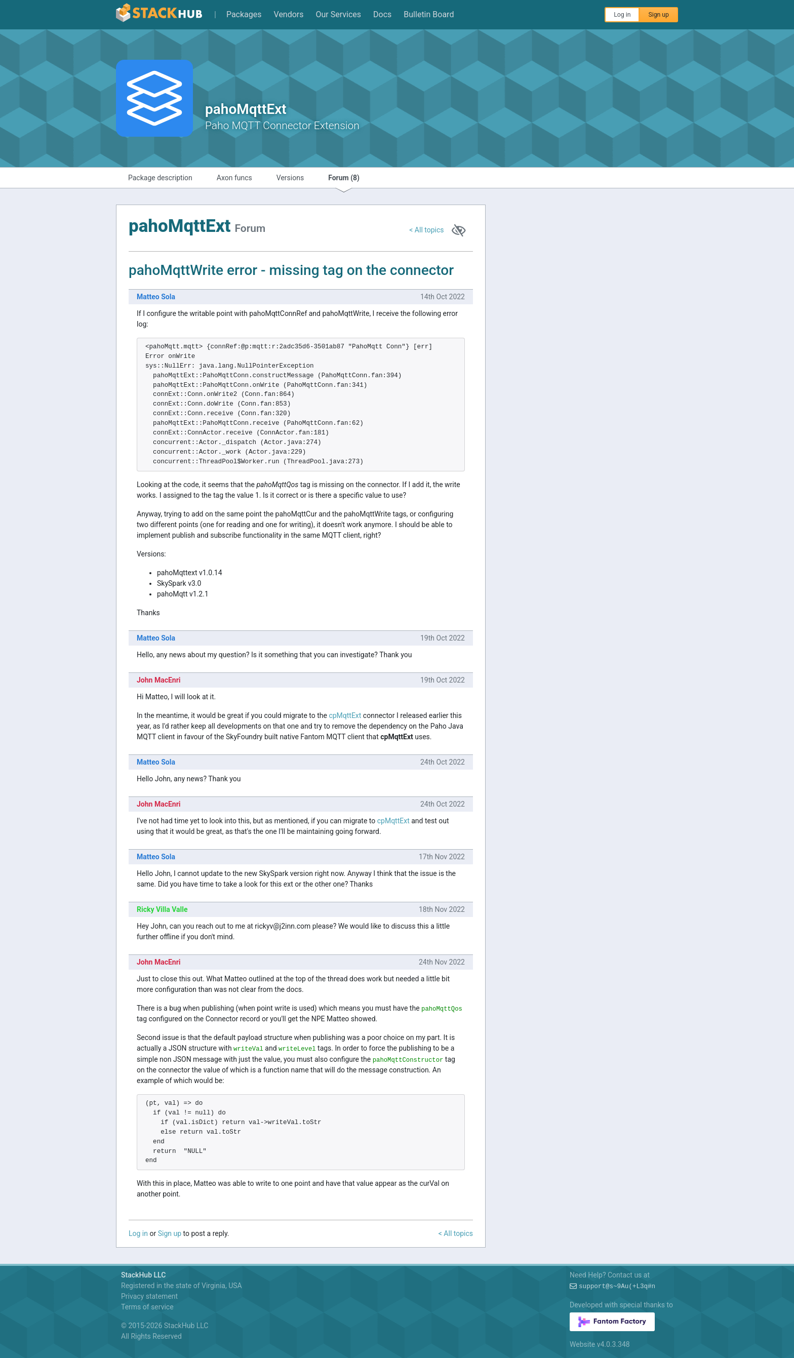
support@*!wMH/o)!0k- (617, 1286)
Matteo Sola (156, 297)
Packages (244, 14)
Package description (160, 178)
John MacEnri (159, 680)
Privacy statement (149, 1296)
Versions (290, 178)
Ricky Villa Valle (162, 909)
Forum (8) (344, 178)
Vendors (289, 14)
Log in (622, 14)
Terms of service (147, 1307)
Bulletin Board (429, 14)
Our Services (339, 14)
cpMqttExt (345, 715)
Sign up (658, 14)
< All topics (426, 230)
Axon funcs (234, 178)
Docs (382, 14)
